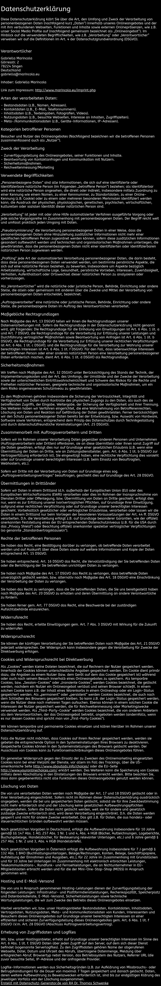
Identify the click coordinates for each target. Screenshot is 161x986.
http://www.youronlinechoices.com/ (29, 770)
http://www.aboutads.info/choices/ (61, 766)
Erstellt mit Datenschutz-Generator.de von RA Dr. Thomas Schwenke (55, 983)
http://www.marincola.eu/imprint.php (65, 90)
